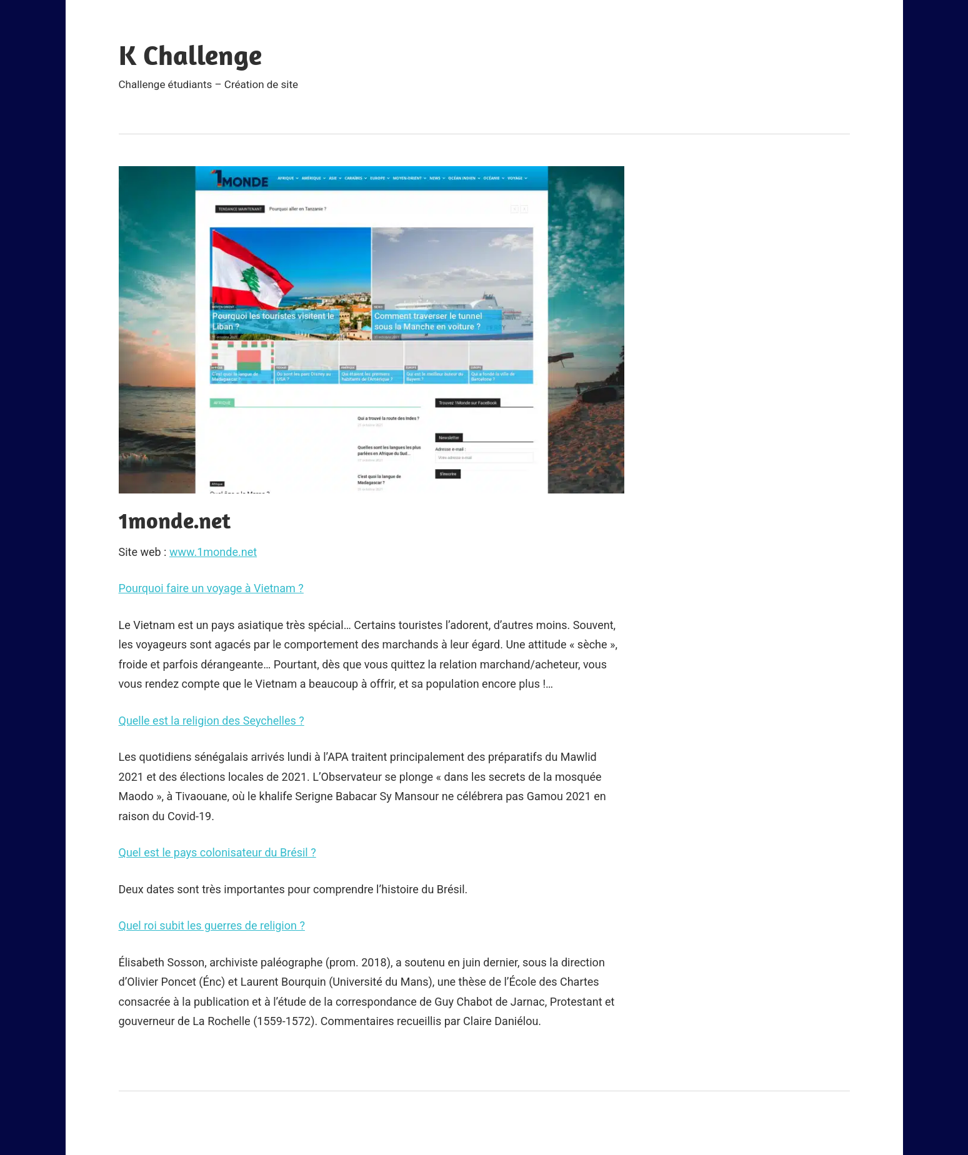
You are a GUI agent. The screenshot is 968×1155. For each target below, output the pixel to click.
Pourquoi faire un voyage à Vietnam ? (211, 588)
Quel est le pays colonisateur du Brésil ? (217, 852)
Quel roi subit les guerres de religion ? (212, 925)
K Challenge (190, 55)
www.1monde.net (213, 551)
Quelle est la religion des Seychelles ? (211, 720)
